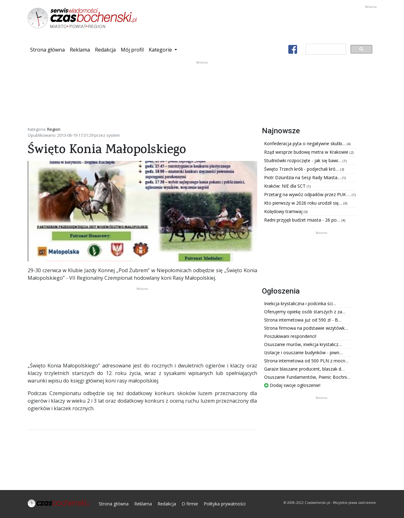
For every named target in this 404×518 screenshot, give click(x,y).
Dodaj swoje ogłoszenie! (292, 385)
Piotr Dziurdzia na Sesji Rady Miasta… (303, 177)
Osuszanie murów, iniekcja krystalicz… (303, 344)
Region (53, 129)
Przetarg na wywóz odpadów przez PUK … (308, 194)
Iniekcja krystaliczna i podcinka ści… (300, 303)
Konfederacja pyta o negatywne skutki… (305, 143)
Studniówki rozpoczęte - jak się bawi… (303, 160)
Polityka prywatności (225, 504)
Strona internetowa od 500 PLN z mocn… (306, 361)
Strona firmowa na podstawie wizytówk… (306, 328)
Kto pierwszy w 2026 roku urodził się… (303, 203)
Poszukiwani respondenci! (290, 336)
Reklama (80, 49)
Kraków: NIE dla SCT (285, 186)
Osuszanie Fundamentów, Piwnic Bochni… (307, 377)
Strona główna (48, 49)
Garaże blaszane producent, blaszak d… (304, 369)
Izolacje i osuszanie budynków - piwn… (303, 352)
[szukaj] (325, 49)
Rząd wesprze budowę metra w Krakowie (307, 152)
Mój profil (132, 49)
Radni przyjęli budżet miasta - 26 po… (302, 220)
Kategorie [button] (161, 49)
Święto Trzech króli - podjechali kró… (302, 169)
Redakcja (105, 49)
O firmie (190, 504)
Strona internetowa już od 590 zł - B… (302, 320)
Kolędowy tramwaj (284, 211)
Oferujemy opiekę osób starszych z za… (305, 312)
